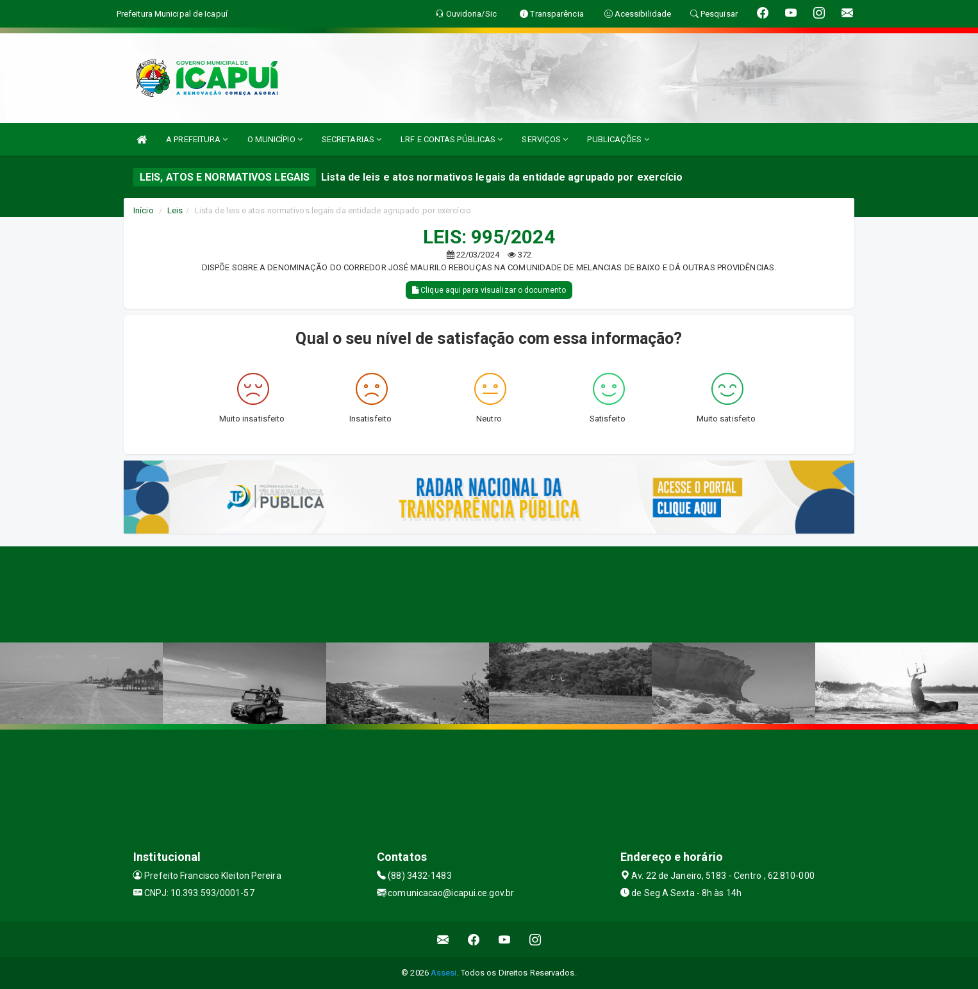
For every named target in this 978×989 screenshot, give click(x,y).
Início (143, 210)
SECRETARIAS (351, 139)
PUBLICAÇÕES (618, 139)
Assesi (444, 972)
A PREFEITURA (197, 139)
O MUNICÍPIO (275, 139)
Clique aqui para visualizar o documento (489, 290)
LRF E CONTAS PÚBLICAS (451, 139)
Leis (175, 210)
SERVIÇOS (545, 139)
